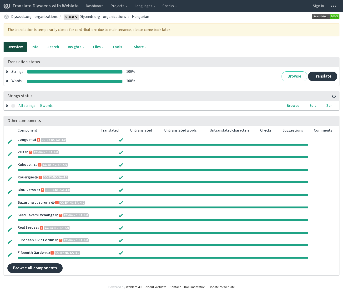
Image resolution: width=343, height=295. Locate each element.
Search (53, 46)
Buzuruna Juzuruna (34, 202)
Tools (118, 46)
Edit (312, 105)
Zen (329, 105)
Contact (175, 287)
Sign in (318, 6)
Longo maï (27, 139)
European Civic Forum (36, 240)
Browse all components (35, 268)
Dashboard (94, 6)
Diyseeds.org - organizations (34, 16)
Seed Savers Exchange (36, 215)
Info (35, 46)
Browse (294, 76)
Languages (145, 6)
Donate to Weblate (222, 287)
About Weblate (156, 287)
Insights (76, 46)
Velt (21, 152)
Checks (169, 6)
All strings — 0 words (36, 105)
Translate (323, 76)
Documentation (195, 287)
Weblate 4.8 (134, 287)
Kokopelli (25, 164)
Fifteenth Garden (32, 252)
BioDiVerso (27, 189)
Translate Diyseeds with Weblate (41, 6)
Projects (119, 6)
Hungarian (140, 16)
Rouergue (26, 177)
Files (98, 46)
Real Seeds (26, 227)
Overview (15, 46)
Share (140, 46)
